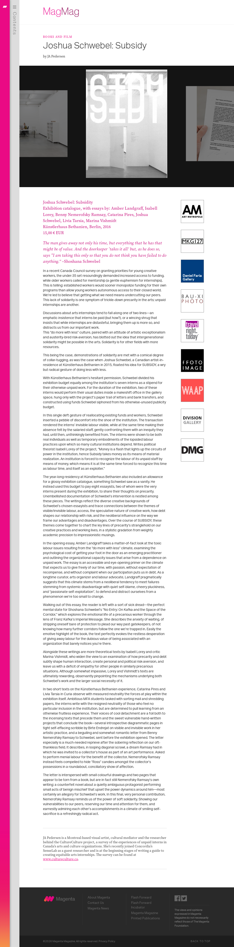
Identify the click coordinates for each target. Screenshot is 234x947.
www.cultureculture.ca (60, 859)
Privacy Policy (107, 941)
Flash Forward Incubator (141, 905)
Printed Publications (145, 918)
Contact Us (96, 903)
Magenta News (98, 908)
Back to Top (200, 941)
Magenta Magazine (144, 913)
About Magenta (99, 897)
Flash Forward (141, 897)
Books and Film (57, 37)
